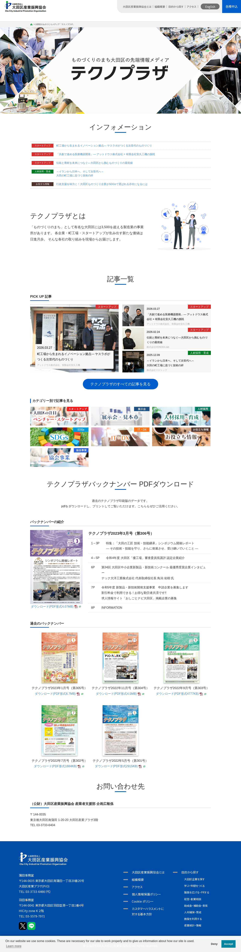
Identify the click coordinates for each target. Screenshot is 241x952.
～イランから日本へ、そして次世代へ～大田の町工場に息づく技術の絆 (80, 173)
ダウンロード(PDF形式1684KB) (55, 766)
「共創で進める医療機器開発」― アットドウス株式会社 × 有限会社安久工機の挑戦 (105, 154)
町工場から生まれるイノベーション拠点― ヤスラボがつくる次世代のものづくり (104, 145)
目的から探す (176, 6)
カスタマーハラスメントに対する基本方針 (148, 911)
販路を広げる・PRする (196, 892)
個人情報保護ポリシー (146, 894)
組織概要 (160, 6)
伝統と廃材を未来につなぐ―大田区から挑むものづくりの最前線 (94, 162)
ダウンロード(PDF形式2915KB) (116, 766)
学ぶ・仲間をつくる (194, 886)
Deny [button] (214, 943)
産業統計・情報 (192, 925)
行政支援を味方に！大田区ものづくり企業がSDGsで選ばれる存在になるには (102, 184)
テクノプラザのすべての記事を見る (120, 384)
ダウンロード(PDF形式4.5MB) (116, 693)
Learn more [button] (13, 946)
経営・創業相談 (192, 899)
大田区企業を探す (194, 879)
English (210, 6)
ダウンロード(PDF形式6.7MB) (55, 693)
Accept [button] (228, 943)
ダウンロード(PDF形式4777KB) (177, 693)
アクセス (191, 6)
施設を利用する (193, 919)
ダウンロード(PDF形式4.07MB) (52, 606)
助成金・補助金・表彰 (196, 905)
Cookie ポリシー (143, 901)
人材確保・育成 (192, 912)
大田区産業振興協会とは (137, 6)
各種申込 (232, 6)
